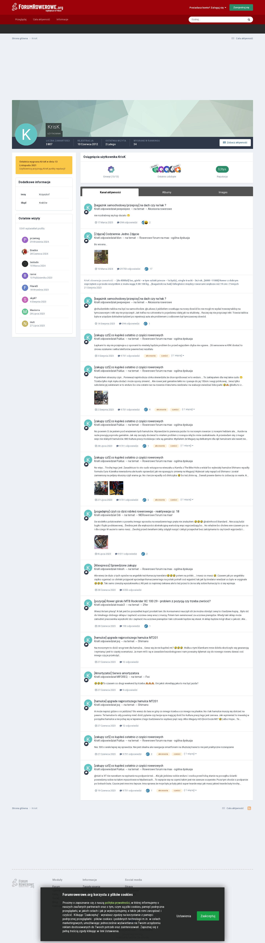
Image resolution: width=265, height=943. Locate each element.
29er (145, 604)
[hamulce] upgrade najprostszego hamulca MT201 (126, 637)
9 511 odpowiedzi (126, 553)
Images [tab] (223, 192)
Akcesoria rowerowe (160, 208)
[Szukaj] (203, 19)
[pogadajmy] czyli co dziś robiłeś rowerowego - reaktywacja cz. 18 (136, 511)
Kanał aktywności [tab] (110, 192)
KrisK (97, 208)
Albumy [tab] (166, 192)
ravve (33, 274)
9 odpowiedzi (128, 690)
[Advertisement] (132, 71)
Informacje (62, 19)
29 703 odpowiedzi (128, 268)
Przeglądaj (20, 19)
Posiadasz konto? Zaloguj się (208, 7)
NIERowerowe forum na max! (155, 515)
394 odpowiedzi (127, 222)
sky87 (33, 298)
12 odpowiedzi (129, 662)
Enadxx (34, 250)
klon (119, 237)
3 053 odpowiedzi (131, 590)
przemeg (35, 238)
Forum (56, 886)
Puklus (120, 338)
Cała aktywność (41, 19)
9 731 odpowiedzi (129, 355)
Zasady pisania (91, 886)
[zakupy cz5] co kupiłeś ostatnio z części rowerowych (128, 335)
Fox (148, 676)
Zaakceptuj (208, 916)
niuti (32, 322)
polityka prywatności (117, 902)
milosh (120, 569)
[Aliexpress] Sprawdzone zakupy (115, 565)
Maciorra (35, 310)
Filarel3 (34, 286)
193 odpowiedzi (130, 626)
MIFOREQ (122, 676)
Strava (129, 886)
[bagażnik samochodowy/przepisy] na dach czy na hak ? (130, 205)
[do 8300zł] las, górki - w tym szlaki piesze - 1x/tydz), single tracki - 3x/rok (160, 280)
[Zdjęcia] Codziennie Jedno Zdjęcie (116, 234)
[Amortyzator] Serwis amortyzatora (116, 673)
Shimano (143, 641)
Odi (119, 515)
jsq (118, 641)
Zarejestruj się (241, 7)
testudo (34, 262)
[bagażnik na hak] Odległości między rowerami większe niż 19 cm (189, 284)
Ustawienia (183, 916)
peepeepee (123, 208)
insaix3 (121, 604)
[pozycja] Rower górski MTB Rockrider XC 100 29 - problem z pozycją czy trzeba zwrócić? (152, 601)
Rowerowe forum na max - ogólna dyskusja (164, 237)
